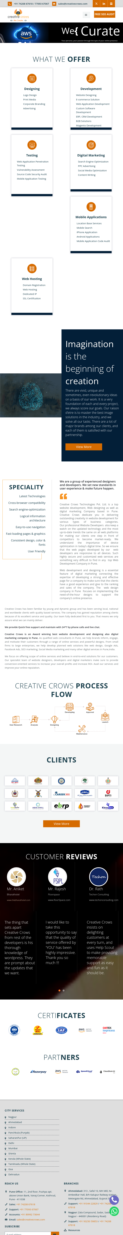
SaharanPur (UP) (17, 1137)
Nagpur (12, 1116)
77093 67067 (42, 3)
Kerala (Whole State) (19, 1158)
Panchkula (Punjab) (19, 1132)
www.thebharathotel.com (18, 900)
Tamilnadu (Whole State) (21, 1163)
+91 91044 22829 (88, 1203)
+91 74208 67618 (23, 3)
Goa (10, 1169)
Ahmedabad (15, 1122)
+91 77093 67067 (29, 1209)
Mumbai (13, 1148)
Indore (12, 1127)
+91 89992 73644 (30, 1214)
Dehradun (14, 1174)
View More (84, 447)
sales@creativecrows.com (72, 3)
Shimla (12, 1153)
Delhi (11, 1143)
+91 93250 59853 (88, 1221)
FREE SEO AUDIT (105, 14)
